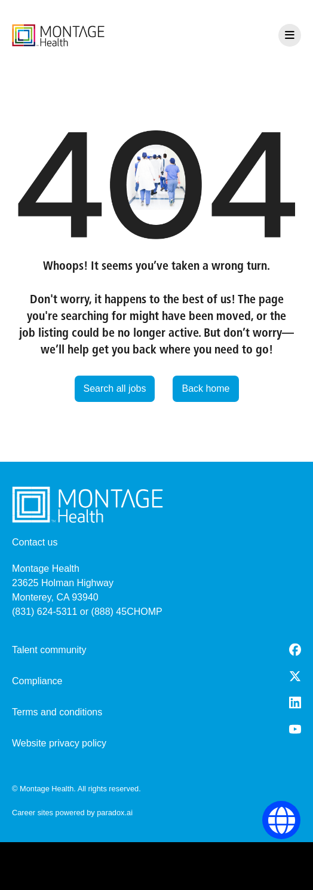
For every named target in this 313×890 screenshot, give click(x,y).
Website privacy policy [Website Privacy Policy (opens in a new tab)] (59, 743)
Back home (205, 388)
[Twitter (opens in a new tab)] (295, 676)
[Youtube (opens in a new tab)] (295, 729)
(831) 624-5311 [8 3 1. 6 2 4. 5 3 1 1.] (44, 611)
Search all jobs (115, 388)
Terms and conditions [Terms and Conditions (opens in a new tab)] (57, 712)
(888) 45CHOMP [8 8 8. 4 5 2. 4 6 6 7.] (126, 611)
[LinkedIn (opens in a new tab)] (295, 702)
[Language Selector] (281, 820)
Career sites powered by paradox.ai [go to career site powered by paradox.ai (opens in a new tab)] (72, 812)
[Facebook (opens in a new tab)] (295, 649)
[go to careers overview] (58, 35)
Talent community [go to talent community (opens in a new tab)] (49, 650)
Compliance (37, 681)
